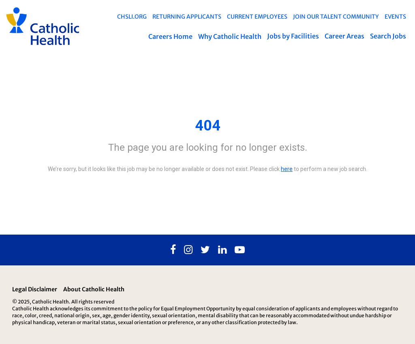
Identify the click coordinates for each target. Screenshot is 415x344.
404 (207, 125)
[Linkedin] (222, 250)
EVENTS (395, 16)
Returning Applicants (186, 16)
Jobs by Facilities (293, 36)
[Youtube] (240, 250)
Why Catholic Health (229, 36)
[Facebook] (173, 250)
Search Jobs (388, 36)
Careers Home (170, 36)
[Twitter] (205, 250)
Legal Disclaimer (34, 289)
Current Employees (257, 16)
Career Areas (344, 36)
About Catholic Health (93, 289)
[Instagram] (188, 250)
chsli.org (132, 16)
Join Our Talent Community (336, 16)
